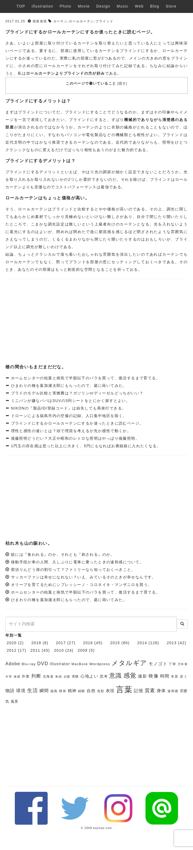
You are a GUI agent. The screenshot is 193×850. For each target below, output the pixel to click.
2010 (59, 650)
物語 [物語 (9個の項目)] (10, 690)
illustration (42, 6)
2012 (12, 650)
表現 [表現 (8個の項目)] (110, 691)
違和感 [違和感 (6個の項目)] (172, 691)
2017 (61, 643)
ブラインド (104, 21)
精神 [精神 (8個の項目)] (72, 691)
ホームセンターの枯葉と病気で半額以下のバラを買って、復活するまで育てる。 (84, 378)
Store (171, 6)
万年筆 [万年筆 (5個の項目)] (183, 664)
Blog (154, 6)
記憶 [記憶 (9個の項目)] (138, 690)
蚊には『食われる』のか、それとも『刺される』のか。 (63, 554)
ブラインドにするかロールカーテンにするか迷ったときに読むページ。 (76, 423)
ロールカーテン (81, 21)
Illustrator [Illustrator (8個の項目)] (60, 664)
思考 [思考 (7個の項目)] (104, 676)
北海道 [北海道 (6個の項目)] (48, 676)
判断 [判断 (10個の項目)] (36, 676)
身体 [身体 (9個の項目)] (161, 690)
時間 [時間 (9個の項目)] (165, 676)
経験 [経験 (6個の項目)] (81, 691)
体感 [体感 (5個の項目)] (17, 676)
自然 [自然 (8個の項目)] (91, 691)
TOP (20, 6)
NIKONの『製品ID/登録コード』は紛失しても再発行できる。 (67, 408)
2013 (172, 643)
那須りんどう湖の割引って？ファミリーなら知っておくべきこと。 (73, 569)
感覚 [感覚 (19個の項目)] (130, 675)
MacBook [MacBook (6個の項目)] (80, 664)
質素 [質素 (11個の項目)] (150, 690)
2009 (83, 650)
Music (123, 6)
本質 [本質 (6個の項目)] (174, 676)
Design (103, 6)
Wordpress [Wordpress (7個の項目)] (99, 664)
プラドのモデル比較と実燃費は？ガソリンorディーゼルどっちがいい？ (76, 393)
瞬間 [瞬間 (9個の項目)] (44, 690)
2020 (12, 643)
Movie (84, 6)
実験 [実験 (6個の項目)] (75, 676)
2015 (115, 643)
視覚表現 (40, 21)
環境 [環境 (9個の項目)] (21, 690)
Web (139, 6)
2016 (88, 643)
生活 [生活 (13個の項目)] (32, 690)
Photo (66, 6)
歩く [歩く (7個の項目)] (184, 676)
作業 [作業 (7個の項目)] (26, 676)
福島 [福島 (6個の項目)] (54, 691)
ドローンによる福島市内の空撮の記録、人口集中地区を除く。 (68, 416)
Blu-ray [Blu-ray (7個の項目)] (29, 664)
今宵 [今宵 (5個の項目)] (8, 676)
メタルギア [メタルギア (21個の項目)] (129, 663)
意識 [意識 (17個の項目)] (115, 675)
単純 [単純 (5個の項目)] (58, 676)
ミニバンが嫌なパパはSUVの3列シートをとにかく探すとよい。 (69, 400)
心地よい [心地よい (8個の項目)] (89, 676)
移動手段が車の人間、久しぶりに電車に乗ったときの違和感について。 (77, 562)
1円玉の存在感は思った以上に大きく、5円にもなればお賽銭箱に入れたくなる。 (85, 446)
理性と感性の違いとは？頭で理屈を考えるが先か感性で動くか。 (70, 431)
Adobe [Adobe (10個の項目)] (12, 663)
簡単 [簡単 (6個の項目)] (62, 691)
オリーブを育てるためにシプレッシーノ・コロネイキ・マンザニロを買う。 (81, 584)
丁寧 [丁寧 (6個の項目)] (172, 664)
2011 (35, 650)
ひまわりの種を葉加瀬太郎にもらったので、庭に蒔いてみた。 (68, 385)
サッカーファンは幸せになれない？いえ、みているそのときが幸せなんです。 (83, 577)
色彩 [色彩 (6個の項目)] (100, 691)
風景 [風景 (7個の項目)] (15, 701)
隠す (122, 83)
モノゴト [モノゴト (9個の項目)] (158, 663)
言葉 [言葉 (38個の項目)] (124, 689)
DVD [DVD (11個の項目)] (42, 663)
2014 (142, 643)
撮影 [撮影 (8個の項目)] (142, 676)
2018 (36, 643)
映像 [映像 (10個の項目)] (154, 676)
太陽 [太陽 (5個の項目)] (67, 676)
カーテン (60, 21)
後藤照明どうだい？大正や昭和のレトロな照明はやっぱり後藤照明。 (74, 438)
